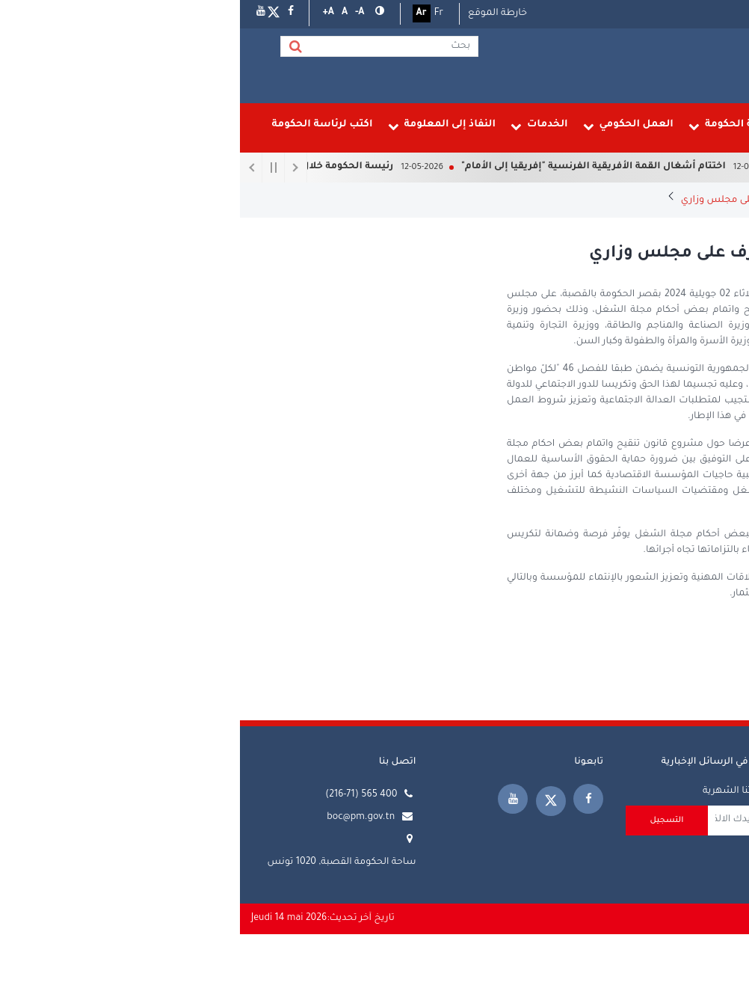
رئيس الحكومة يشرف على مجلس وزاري (525, 200)
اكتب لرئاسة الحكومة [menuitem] (81, 124)
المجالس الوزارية (665, 200)
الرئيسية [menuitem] (691, 124)
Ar (181, 13)
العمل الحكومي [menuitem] (388, 125)
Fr (198, 13)
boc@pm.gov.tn (121, 817)
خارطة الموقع (257, 13)
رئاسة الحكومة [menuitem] (492, 125)
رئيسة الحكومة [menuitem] (595, 125)
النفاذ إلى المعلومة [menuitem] (202, 125)
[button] (138, 13)
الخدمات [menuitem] (299, 125)
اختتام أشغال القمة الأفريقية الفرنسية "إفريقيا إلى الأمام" (341, 167)
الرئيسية (719, 200)
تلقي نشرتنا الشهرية (506, 791)
